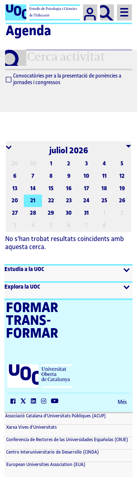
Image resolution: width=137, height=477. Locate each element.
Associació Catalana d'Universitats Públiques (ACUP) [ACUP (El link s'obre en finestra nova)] (55, 415)
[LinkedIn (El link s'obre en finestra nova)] (35, 401)
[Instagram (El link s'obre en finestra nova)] (45, 401)
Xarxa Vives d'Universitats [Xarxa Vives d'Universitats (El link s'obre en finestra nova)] (31, 427)
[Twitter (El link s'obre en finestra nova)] (24, 401)
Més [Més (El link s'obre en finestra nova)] (122, 402)
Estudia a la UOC (24, 269)
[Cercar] (107, 12)
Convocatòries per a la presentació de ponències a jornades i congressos (63, 79)
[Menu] (124, 12)
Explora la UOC (22, 287)
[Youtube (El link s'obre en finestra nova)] (56, 401)
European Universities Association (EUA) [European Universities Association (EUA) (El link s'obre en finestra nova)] (45, 464)
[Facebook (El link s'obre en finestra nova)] (14, 401)
